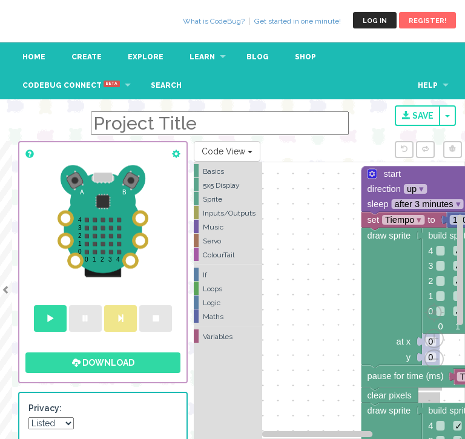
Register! (427, 21)
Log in (375, 21)
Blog (257, 57)
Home (33, 57)
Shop (305, 57)
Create (86, 57)
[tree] (228, 254)
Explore (145, 57)
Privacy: (45, 408)
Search (166, 85)
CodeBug (49, 20)
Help (428, 85)
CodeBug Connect (71, 85)
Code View (227, 151)
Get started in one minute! (297, 21)
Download (103, 363)
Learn (202, 57)
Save (418, 115)
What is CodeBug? (214, 21)
